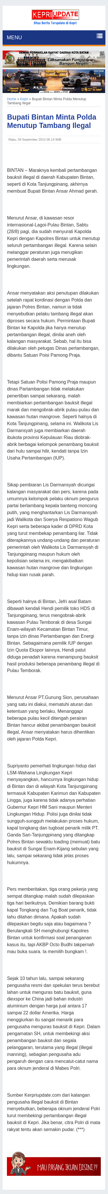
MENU (14, 37)
